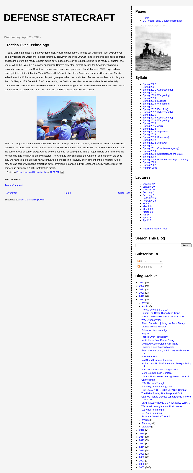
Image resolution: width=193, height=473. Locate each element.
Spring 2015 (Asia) (153, 126)
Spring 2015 (149, 123)
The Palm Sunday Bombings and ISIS (161, 393)
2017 (142, 299)
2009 (142, 453)
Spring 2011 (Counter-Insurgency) (161, 148)
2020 (142, 292)
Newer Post (11, 193)
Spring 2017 (149, 106)
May (144, 303)
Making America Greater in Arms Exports (163, 316)
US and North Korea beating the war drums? (165, 376)
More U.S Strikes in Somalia (156, 372)
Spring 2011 (149, 145)
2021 (142, 289)
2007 (142, 460)
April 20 (147, 220)
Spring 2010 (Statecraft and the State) (163, 153)
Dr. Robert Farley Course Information (162, 20)
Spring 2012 (149, 140)
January (146, 426)
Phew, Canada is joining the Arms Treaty (163, 323)
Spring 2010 (149, 151)
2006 (142, 464)
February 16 (149, 198)
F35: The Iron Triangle (153, 383)
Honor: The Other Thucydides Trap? (160, 313)
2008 (142, 457)
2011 (142, 447)
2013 (142, 440)
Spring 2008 (149, 162)
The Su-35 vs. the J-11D (154, 309)
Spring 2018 (149, 98)
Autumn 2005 (150, 167)
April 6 (146, 214)
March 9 (147, 206)
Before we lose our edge (154, 330)
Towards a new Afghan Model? (157, 347)
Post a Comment (14, 185)
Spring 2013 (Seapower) (156, 137)
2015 (142, 433)
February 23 (149, 200)
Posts (142, 261)
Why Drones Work (151, 319)
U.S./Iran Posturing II (152, 409)
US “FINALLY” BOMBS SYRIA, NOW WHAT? (165, 402)
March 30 (148, 211)
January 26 (149, 189)
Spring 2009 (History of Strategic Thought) (165, 159)
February (147, 423)
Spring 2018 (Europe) (154, 100)
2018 (142, 296)
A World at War (149, 356)
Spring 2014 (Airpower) (155, 131)
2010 (142, 450)
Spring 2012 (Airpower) (155, 142)
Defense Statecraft (59, 17)
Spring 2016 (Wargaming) (156, 120)
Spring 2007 (149, 165)
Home (67, 193)
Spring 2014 (149, 128)
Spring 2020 (149, 92)
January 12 (149, 184)
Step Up (145, 333)
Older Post (124, 193)
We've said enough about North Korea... (162, 406)
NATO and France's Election (156, 360)
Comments (145, 266)
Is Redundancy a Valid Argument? (159, 369)
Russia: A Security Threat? (155, 416)
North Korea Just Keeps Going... (158, 340)
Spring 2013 (149, 134)
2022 (142, 285)
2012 (142, 443)
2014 (142, 436)
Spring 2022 (149, 84)
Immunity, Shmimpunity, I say (157, 386)
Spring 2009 (149, 156)
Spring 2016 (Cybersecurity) (158, 117)
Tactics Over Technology (154, 336)
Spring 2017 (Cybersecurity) (158, 112)
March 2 (147, 203)
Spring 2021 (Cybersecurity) (158, 89)
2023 (142, 282)
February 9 (149, 195)
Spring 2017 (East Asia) (155, 109)
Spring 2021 (149, 87)
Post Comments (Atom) (32, 199)
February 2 (149, 192)
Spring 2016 (149, 114)
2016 (142, 430)
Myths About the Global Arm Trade (159, 343)
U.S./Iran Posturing (151, 413)
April (145, 306)
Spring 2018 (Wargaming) (156, 103)
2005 (142, 467)
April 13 (147, 217)
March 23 (148, 209)
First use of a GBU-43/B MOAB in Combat (164, 390)
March (145, 420)
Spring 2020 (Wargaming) (156, 95)
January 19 (149, 186)
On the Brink (148, 379)
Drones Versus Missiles (153, 326)
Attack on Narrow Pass (155, 228)
